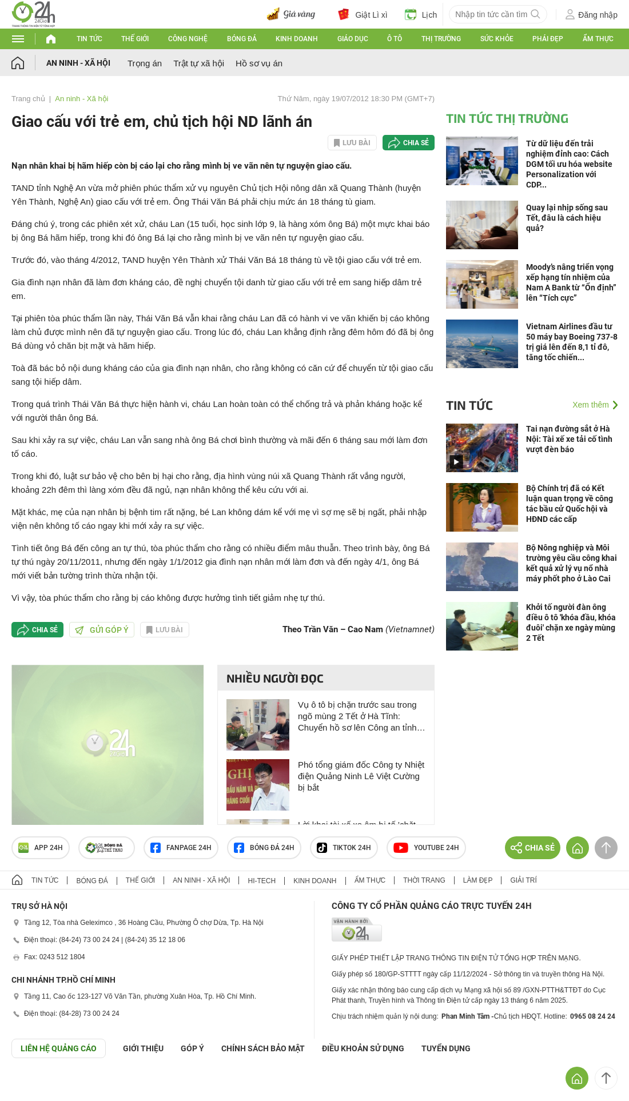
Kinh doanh (297, 39)
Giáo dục (352, 39)
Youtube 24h (426, 848)
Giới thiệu (143, 1048)
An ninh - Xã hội (78, 62)
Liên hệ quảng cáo (59, 1048)
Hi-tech (262, 881)
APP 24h (40, 848)
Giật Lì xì (362, 14)
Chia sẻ (416, 143)
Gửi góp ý (102, 630)
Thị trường (441, 39)
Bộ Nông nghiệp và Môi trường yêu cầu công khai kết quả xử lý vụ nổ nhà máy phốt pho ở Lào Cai (571, 563)
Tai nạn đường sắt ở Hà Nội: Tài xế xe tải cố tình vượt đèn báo (569, 439)
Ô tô (394, 39)
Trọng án (145, 63)
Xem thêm (590, 404)
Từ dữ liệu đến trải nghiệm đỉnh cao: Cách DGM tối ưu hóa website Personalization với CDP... (569, 164)
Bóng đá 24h (264, 848)
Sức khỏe (496, 39)
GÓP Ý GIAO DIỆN (33, 1086)
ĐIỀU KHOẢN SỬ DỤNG (363, 1048)
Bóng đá (242, 39)
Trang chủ (28, 98)
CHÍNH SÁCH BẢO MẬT (263, 1048)
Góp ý (192, 1048)
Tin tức (89, 39)
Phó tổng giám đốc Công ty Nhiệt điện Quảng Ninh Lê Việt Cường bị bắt (361, 776)
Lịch (421, 14)
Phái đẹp (547, 39)
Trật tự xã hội (198, 63)
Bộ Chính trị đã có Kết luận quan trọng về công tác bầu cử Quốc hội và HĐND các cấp (569, 504)
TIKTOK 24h (344, 848)
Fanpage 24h (181, 848)
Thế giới (135, 39)
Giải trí (523, 880)
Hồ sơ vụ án (259, 63)
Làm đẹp (478, 880)
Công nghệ (188, 39)
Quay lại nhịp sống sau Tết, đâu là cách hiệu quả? (567, 218)
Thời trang (424, 880)
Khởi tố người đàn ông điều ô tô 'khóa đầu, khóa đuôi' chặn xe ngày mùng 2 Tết (571, 623)
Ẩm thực (598, 39)
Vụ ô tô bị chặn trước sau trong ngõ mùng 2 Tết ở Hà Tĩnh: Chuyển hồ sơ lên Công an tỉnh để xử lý (357, 716)
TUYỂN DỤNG (446, 1048)
